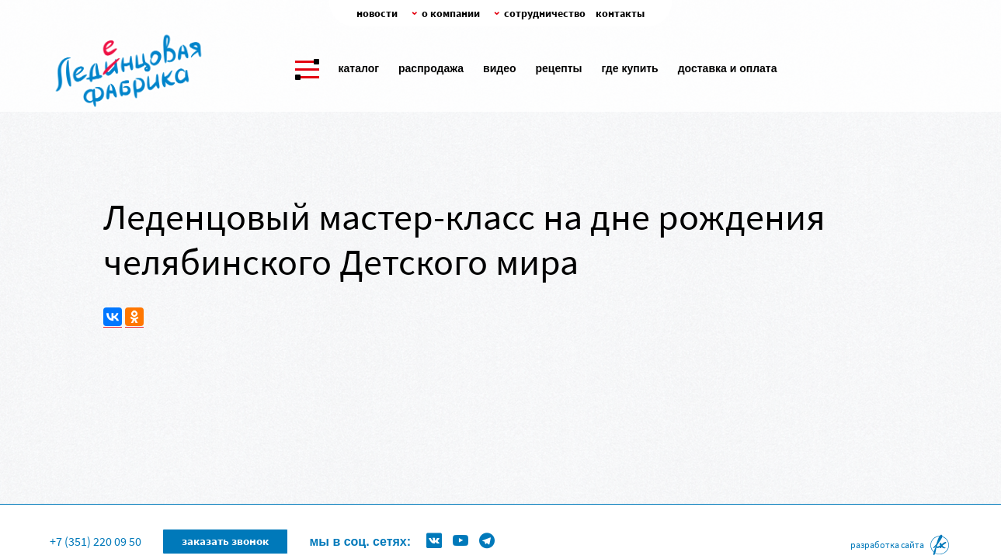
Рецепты (559, 68)
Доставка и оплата (727, 68)
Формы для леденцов (403, 517)
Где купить (630, 68)
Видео (499, 68)
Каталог (359, 68)
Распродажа (431, 68)
